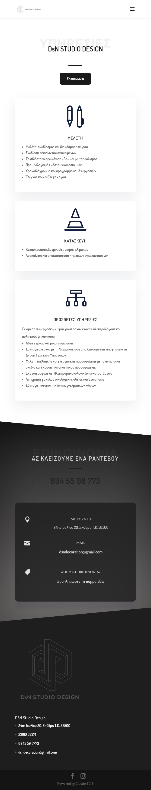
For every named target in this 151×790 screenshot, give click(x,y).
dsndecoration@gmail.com (81, 557)
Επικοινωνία (75, 78)
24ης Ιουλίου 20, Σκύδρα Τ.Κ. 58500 (81, 533)
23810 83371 (27, 734)
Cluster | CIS (84, 783)
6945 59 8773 (28, 743)
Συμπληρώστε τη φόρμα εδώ (80, 586)
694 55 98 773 (75, 483)
